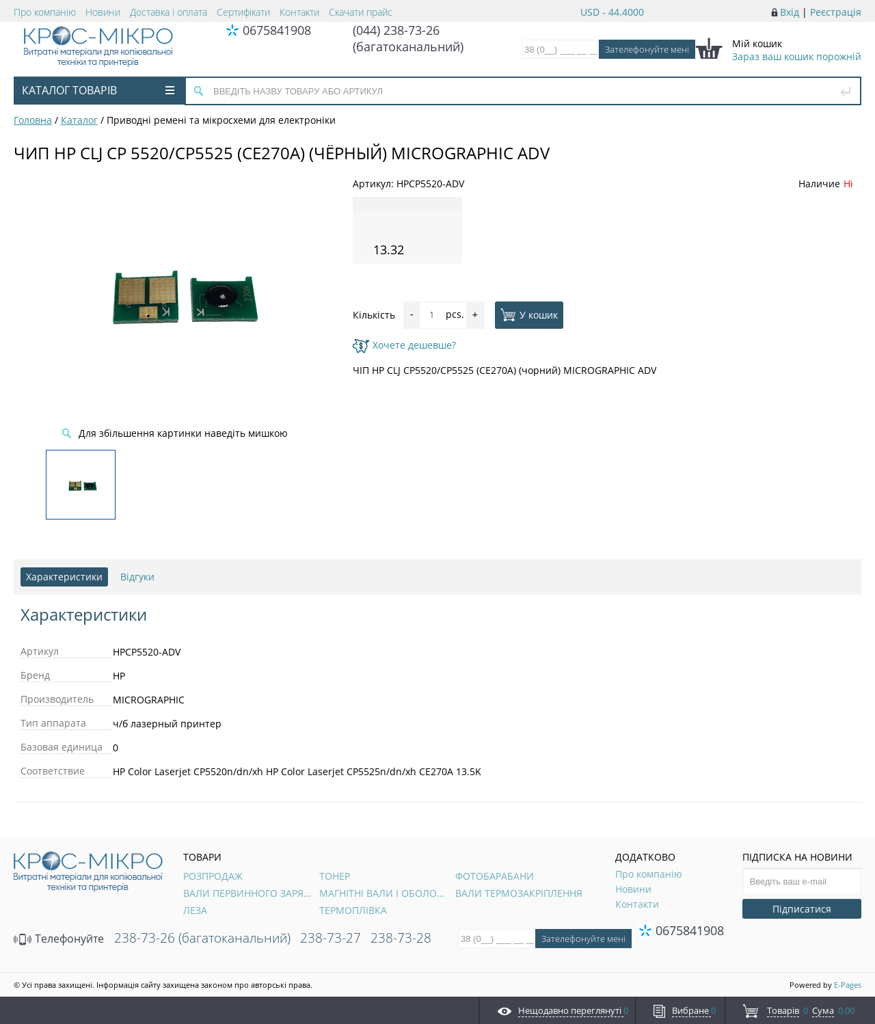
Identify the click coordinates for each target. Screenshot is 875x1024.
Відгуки (137, 576)
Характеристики (64, 576)
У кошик (529, 314)
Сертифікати (243, 11)
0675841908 (277, 30)
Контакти (299, 11)
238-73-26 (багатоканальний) (202, 938)
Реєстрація (835, 11)
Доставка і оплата (168, 11)
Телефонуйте (59, 938)
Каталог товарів (98, 90)
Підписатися (801, 908)
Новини (102, 11)
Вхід (789, 11)
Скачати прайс (360, 11)
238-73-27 (330, 938)
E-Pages (847, 985)
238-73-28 (401, 938)
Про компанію (45, 11)
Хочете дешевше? (404, 344)
